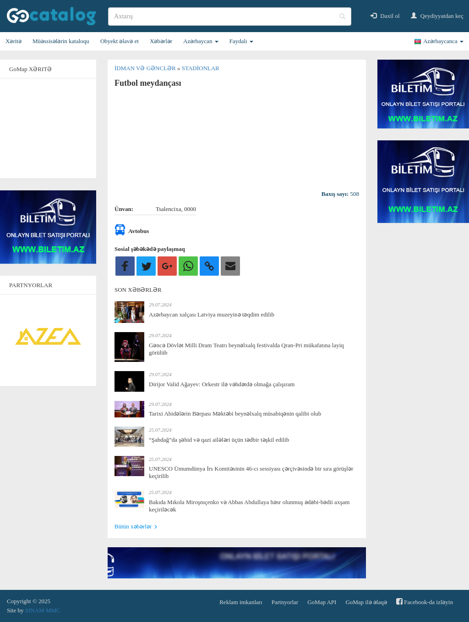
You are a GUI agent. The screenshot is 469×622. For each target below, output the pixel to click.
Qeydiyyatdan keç (437, 15)
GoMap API (321, 602)
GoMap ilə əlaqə (366, 602)
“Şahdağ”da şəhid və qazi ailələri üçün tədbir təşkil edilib (219, 439)
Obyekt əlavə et (119, 41)
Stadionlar (200, 68)
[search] (229, 16)
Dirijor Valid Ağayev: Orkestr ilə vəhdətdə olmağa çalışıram (221, 384)
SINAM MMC (42, 610)
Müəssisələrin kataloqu (61, 41)
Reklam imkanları (240, 602)
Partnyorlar (285, 602)
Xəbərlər (161, 41)
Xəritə (13, 41)
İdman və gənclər (146, 68)
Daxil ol (385, 15)
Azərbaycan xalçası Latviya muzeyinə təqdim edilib (211, 314)
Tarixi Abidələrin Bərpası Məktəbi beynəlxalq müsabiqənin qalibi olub (235, 413)
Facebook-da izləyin (424, 601)
